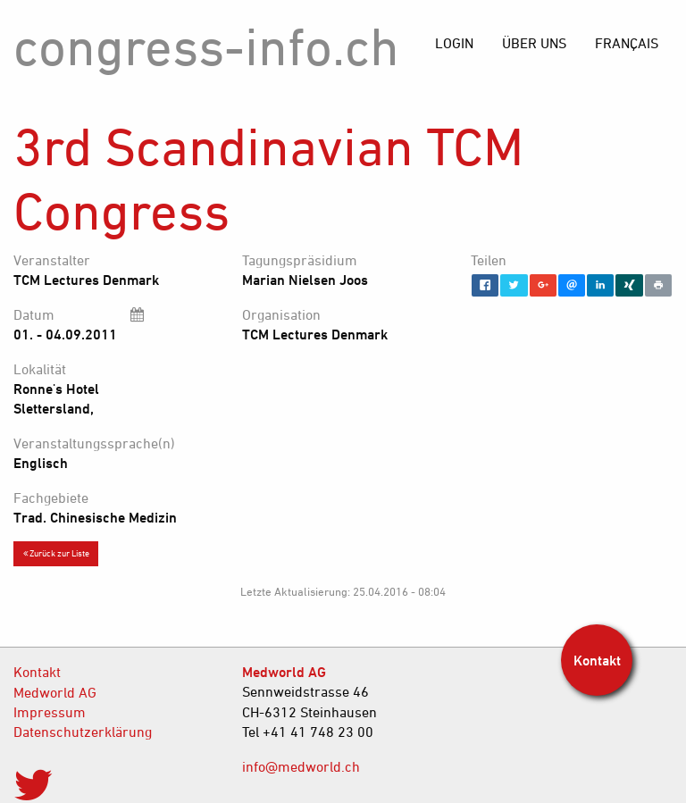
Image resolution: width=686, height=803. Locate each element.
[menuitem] (627, 42)
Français (626, 43)
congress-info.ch (206, 46)
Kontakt (37, 672)
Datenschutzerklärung (82, 732)
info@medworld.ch (301, 766)
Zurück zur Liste (56, 553)
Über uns (534, 43)
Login (454, 43)
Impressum (49, 712)
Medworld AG (54, 692)
